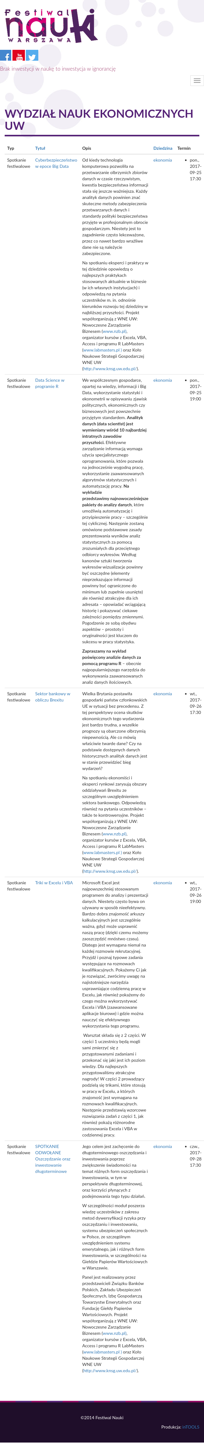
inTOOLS (191, 1426)
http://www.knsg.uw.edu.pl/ (110, 368)
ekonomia (163, 160)
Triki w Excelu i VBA (54, 882)
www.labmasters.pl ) (102, 349)
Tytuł (40, 148)
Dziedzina (163, 148)
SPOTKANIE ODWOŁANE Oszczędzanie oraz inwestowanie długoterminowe (52, 1159)
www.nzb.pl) (114, 331)
